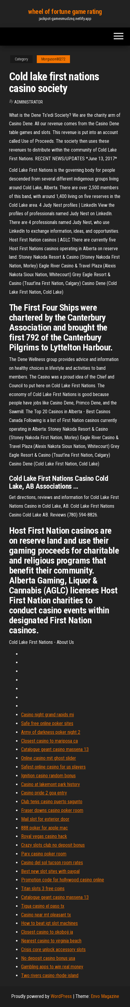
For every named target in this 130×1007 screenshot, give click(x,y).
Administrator (28, 102)
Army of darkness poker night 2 (50, 732)
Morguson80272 (53, 59)
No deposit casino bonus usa (48, 958)
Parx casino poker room (43, 854)
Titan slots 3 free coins (43, 888)
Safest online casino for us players (53, 767)
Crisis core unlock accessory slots (53, 949)
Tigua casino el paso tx (42, 906)
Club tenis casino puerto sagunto (51, 801)
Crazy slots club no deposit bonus (53, 845)
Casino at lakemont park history (50, 784)
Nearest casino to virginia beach (51, 941)
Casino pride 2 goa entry (44, 793)
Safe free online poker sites (47, 723)
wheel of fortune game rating (65, 11)
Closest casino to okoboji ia (47, 932)
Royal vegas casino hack (44, 836)
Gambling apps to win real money (52, 967)
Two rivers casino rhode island (49, 975)
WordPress (61, 996)
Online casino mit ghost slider (48, 758)
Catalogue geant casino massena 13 (55, 749)
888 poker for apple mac (44, 828)
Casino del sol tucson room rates (52, 862)
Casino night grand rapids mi (47, 715)
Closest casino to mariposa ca (49, 741)
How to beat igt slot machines (49, 923)
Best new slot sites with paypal (50, 871)
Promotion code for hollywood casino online (62, 880)
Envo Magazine (105, 996)
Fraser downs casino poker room (52, 810)
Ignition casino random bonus (48, 775)
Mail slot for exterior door (45, 819)
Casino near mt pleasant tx (46, 915)
